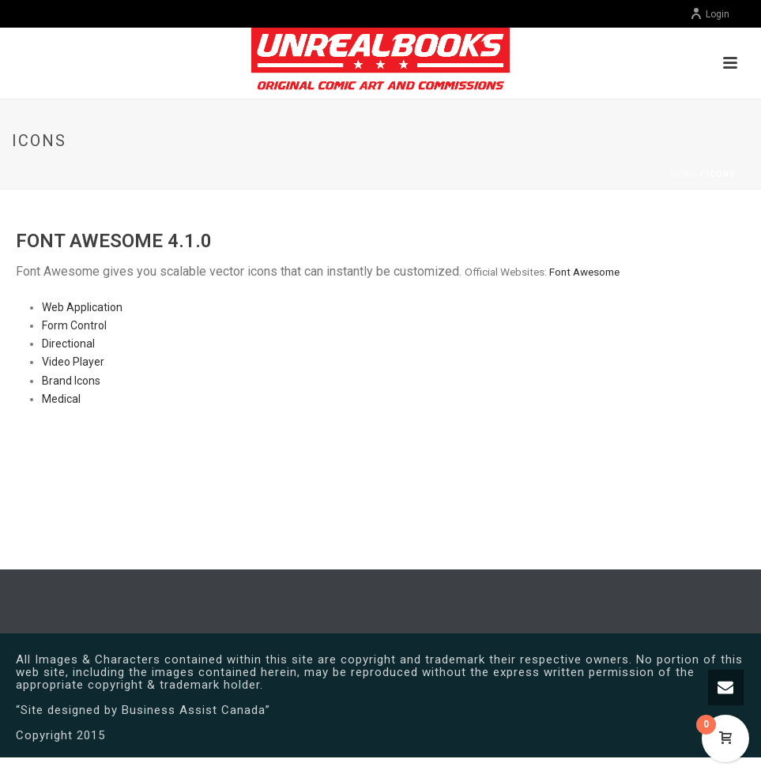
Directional (68, 343)
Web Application (82, 307)
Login (709, 14)
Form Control (74, 325)
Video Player (73, 361)
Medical (61, 399)
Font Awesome (584, 271)
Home (684, 174)
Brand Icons (71, 380)
